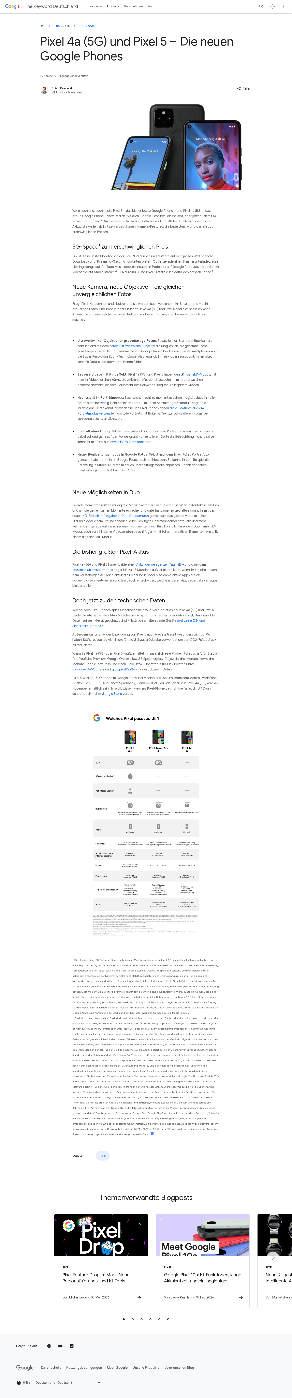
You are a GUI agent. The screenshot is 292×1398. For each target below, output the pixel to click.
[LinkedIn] (72, 1346)
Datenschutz (51, 1368)
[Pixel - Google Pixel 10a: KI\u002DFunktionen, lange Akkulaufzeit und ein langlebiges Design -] (199, 1261)
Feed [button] (151, 6)
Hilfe (23, 1382)
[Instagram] (49, 1346)
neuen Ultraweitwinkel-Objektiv (132, 346)
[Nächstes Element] (273, 1258)
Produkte (62, 26)
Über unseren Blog (179, 1368)
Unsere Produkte (146, 1368)
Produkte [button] (113, 6)
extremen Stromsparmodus (92, 570)
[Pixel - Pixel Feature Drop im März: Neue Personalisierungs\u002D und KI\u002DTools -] (93, 1261)
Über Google (117, 1368)
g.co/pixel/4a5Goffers (88, 669)
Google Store (112, 694)
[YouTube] (60, 1346)
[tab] (123, 1319)
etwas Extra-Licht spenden (130, 442)
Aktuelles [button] (96, 6)
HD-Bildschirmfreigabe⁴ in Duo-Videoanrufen (115, 516)
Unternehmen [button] (133, 6)
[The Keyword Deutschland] (42, 26)
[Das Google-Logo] (25, 1368)
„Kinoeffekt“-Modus (195, 375)
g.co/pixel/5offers (125, 669)
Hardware (87, 26)
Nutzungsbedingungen (84, 1368)
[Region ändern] (68, 1383)
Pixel (103, 1156)
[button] (244, 88)
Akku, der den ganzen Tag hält (158, 565)
